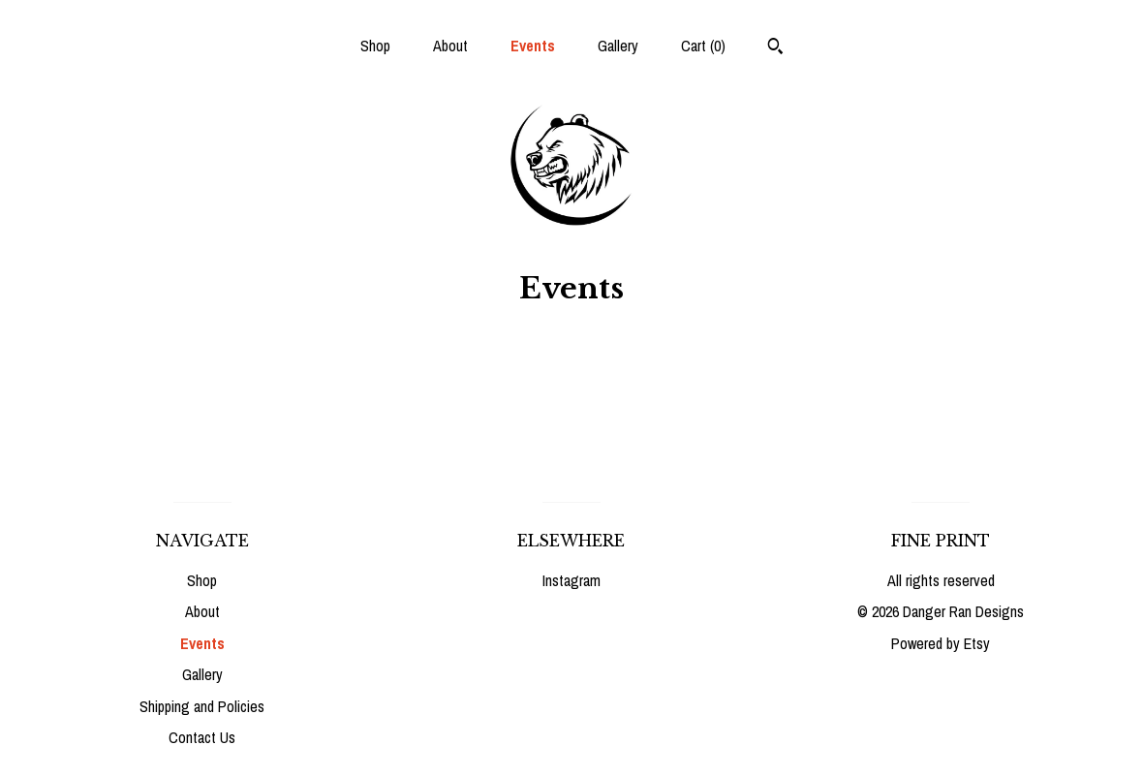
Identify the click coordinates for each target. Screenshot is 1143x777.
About (450, 45)
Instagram (571, 580)
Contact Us (202, 737)
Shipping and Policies (201, 706)
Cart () (703, 45)
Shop (375, 45)
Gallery (618, 45)
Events (532, 45)
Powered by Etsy (940, 643)
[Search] (775, 48)
